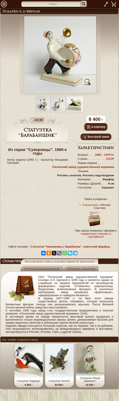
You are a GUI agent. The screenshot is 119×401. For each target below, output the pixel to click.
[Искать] (84, 4)
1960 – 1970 (103, 154)
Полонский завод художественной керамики (83, 166)
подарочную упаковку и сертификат (96, 235)
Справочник (13, 261)
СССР (110, 158)
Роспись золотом (81, 269)
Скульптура (90, 204)
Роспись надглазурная (42, 269)
